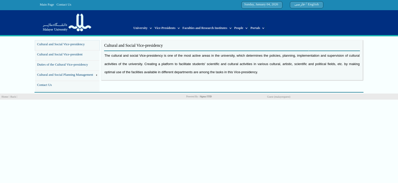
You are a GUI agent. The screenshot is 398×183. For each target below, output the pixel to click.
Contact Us (64, 4)
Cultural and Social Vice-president (59, 54)
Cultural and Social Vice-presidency (61, 44)
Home (5, 96)
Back (13, 96)
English (313, 4)
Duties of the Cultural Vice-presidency (62, 64)
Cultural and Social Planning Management (65, 75)
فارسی (299, 4)
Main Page (47, 4)
